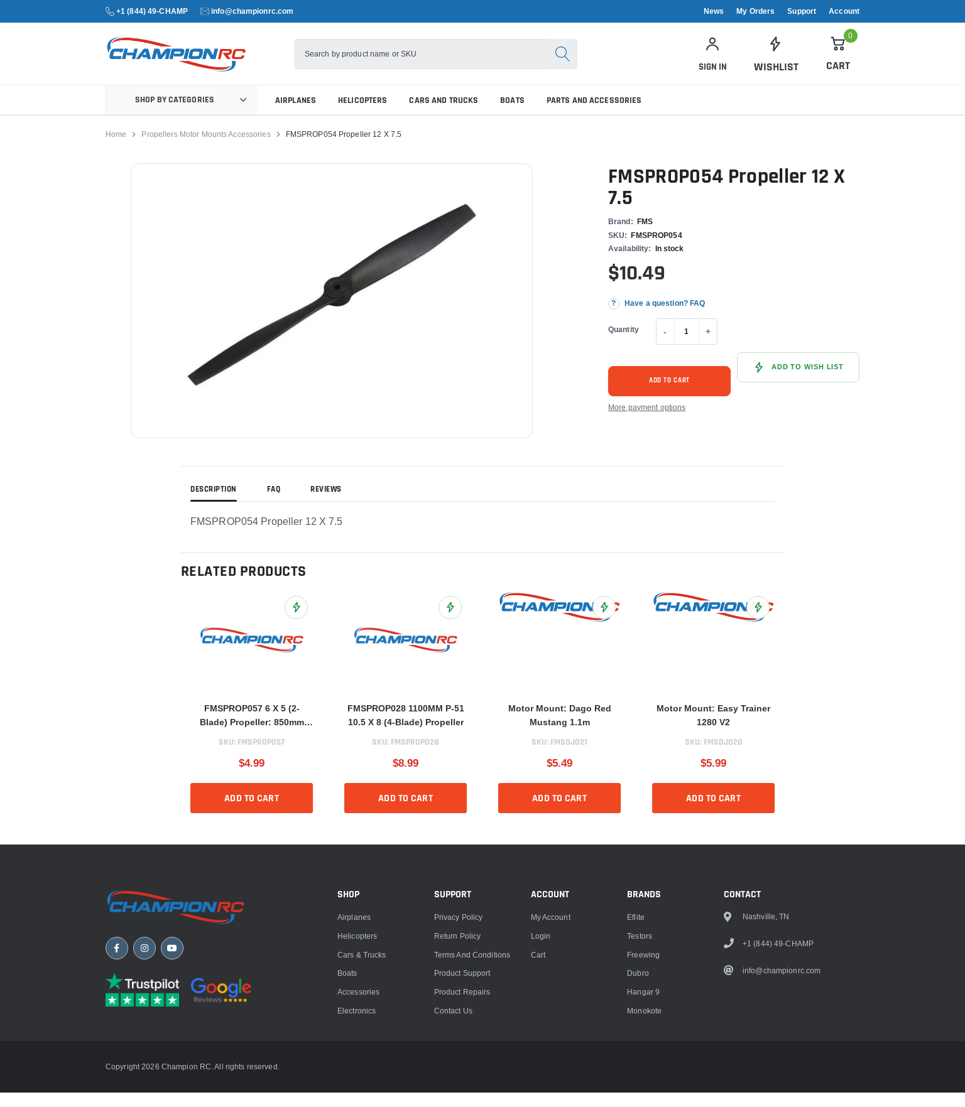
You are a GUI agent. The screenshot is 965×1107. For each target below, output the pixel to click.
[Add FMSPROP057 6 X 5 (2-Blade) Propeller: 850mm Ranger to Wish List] (296, 622)
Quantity (623, 343)
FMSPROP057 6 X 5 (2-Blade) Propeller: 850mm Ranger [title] (252, 730)
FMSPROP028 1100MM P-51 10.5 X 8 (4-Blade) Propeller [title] (405, 730)
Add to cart (669, 395)
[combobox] (436, 61)
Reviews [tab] (326, 504)
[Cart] (838, 61)
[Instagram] (144, 1078)
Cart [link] (538, 1082)
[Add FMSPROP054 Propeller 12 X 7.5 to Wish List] (798, 382)
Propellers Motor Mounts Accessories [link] (205, 148)
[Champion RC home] (181, 1036)
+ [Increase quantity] (708, 346)
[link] (775, 61)
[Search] (578, 61)
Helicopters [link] (362, 115)
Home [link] (116, 148)
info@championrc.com (252, 11)
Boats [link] (512, 115)
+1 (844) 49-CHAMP (152, 11)
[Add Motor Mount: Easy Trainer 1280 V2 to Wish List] (758, 622)
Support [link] (801, 11)
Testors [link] (639, 1063)
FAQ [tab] (274, 504)
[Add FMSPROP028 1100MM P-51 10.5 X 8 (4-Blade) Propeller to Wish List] (450, 622)
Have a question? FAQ (664, 318)
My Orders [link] (755, 11)
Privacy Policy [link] (458, 1044)
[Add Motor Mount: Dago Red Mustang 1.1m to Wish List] (604, 622)
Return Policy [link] (457, 1063)
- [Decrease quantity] (665, 346)
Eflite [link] (636, 1044)
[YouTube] (172, 1078)
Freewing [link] (643, 1082)
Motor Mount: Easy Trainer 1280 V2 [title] (713, 730)
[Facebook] (117, 1078)
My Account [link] (550, 1044)
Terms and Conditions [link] (472, 1082)
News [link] (714, 11)
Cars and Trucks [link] (443, 115)
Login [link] (541, 1063)
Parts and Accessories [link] (594, 115)
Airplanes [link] (295, 115)
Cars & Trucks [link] (361, 1082)
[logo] (204, 61)
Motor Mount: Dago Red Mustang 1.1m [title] (559, 730)
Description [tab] (213, 504)
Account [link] (844, 11)
